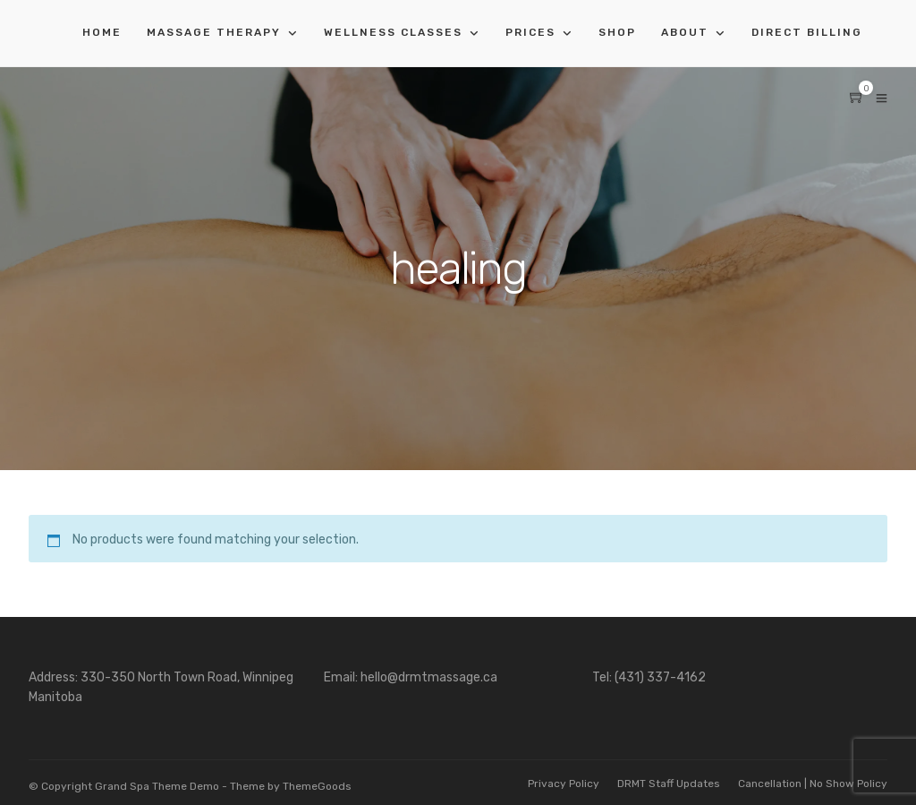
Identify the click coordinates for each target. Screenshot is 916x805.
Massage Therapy (214, 32)
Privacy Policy (563, 783)
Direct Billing (806, 32)
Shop (617, 32)
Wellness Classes (393, 32)
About (684, 32)
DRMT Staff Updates (668, 783)
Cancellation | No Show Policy (812, 783)
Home (102, 32)
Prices (530, 32)
